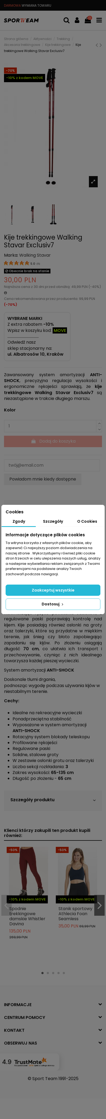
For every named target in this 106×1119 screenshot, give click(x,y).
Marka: (11, 255)
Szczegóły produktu (53, 800)
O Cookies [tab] (87, 521)
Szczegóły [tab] (53, 521)
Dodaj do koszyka (53, 441)
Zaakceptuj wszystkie (53, 590)
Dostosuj (53, 604)
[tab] (53, 801)
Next (99, 905)
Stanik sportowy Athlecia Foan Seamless (75, 914)
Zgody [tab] (19, 521)
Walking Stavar (35, 255)
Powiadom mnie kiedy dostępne (42, 479)
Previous (6, 905)
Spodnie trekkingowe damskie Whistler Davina (27, 916)
